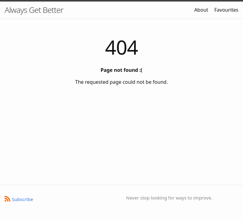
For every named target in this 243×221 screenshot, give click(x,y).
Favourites (226, 9)
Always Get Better (34, 9)
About (201, 9)
